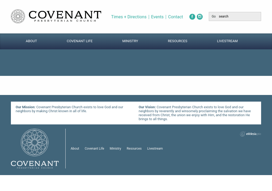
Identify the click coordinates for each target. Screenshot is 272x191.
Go (214, 16)
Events (157, 17)
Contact (175, 17)
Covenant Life (79, 41)
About (31, 41)
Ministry (130, 41)
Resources (177, 41)
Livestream (227, 41)
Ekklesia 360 (250, 134)
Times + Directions (129, 17)
